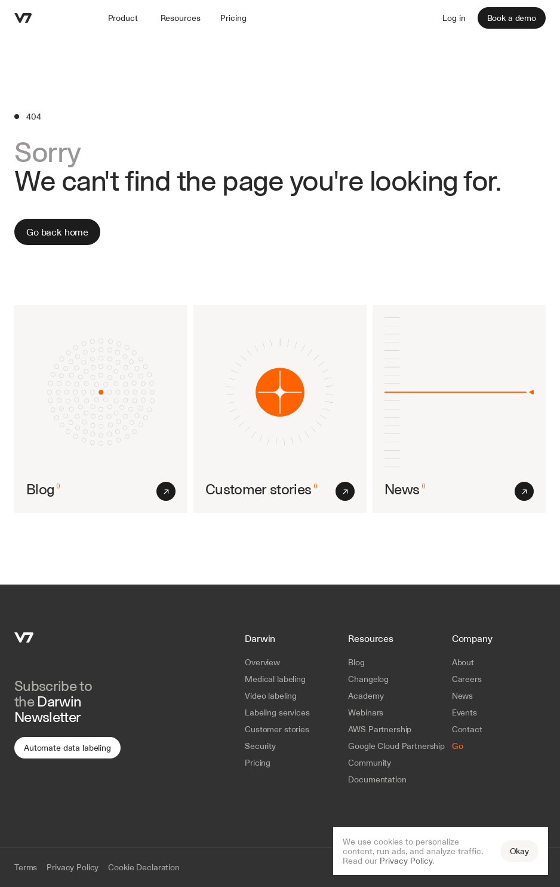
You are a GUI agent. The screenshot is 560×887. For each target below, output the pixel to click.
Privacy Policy (406, 861)
